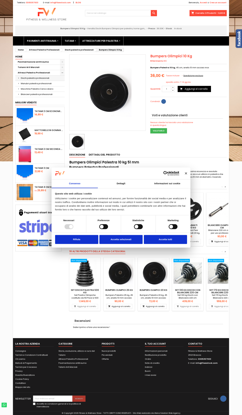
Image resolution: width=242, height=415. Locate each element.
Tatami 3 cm (42, 168)
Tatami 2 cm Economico (49, 111)
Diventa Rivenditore (25, 375)
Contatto (195, 343)
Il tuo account (155, 343)
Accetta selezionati (121, 239)
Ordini (148, 359)
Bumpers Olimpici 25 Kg (119, 290)
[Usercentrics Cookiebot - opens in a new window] (165, 173)
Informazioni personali (156, 351)
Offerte (105, 359)
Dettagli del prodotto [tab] (104, 154)
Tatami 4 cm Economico (49, 187)
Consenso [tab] (74, 183)
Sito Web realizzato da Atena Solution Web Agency (156, 413)
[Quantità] (166, 89)
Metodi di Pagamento (26, 363)
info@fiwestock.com (60, 2)
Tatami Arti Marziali (29, 67)
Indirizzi (148, 367)
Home (18, 56)
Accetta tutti (165, 239)
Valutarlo (158, 130)
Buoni (147, 371)
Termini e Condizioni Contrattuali (31, 355)
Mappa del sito (22, 387)
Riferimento (156, 61)
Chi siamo (20, 359)
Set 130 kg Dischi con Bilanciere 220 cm (187, 291)
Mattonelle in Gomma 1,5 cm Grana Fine (49, 130)
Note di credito (152, 363)
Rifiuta (76, 239)
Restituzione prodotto (156, 355)
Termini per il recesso (26, 367)
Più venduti (107, 355)
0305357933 (32, 2)
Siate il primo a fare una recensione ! (91, 327)
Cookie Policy (22, 379)
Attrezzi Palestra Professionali (34, 72)
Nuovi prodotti (109, 351)
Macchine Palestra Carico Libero (37, 88)
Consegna (20, 351)
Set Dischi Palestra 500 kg (85, 291)
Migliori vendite (26, 102)
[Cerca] (121, 13)
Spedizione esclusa (193, 75)
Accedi (203, 2)
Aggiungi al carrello (194, 89)
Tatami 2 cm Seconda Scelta (49, 149)
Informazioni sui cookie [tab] (167, 183)
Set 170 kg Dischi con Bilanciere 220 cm (222, 291)
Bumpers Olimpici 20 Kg (153, 290)
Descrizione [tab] (77, 154)
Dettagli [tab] (121, 183)
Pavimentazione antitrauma (33, 61)
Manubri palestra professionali (36, 83)
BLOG (78, 2)
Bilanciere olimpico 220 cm (222, 226)
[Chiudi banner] (186, 173)
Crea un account (218, 2)
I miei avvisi (150, 375)
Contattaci (20, 383)
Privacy (19, 371)
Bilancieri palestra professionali (36, 94)
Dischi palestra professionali (35, 78)
